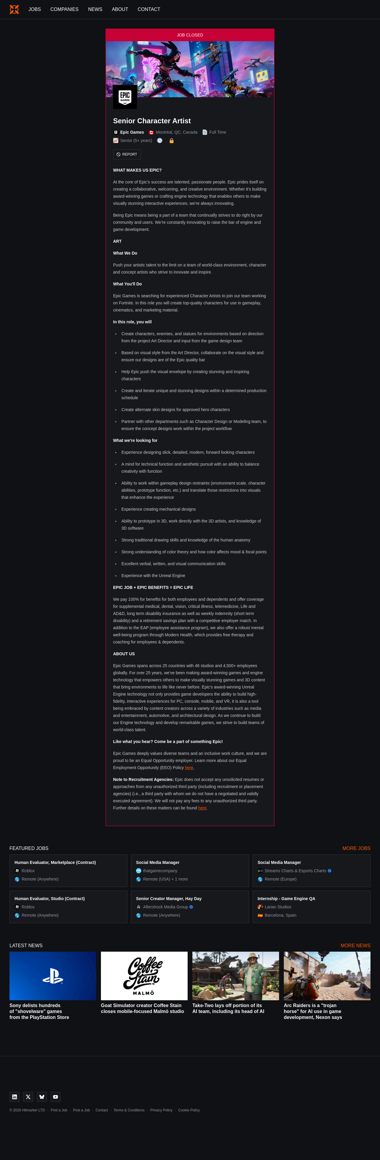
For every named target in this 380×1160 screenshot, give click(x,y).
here (189, 767)
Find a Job (59, 1110)
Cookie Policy (189, 1110)
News (95, 9)
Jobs (34, 9)
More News (355, 945)
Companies (64, 9)
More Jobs (356, 848)
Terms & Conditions (129, 1110)
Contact (149, 9)
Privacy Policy (161, 1110)
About (120, 9)
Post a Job (81, 1110)
